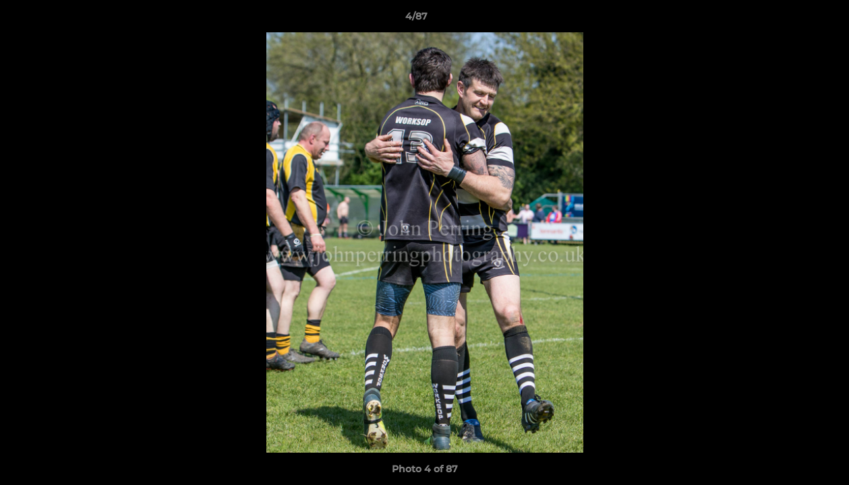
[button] (792, 19)
